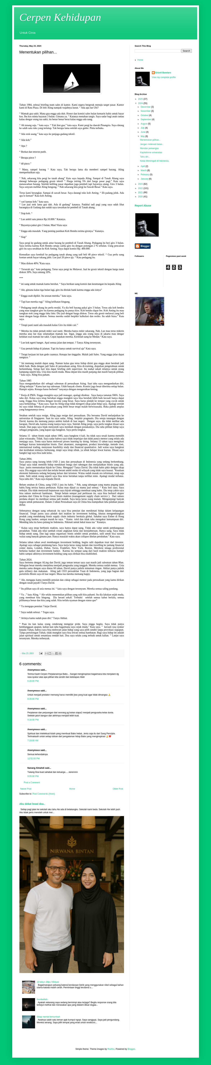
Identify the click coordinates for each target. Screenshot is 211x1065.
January (145, 179)
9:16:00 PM (32, 719)
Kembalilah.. (43, 999)
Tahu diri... (145, 156)
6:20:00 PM (32, 681)
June (143, 132)
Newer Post (25, 789)
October (145, 115)
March (144, 170)
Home (72, 789)
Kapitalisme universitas (151, 152)
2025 (140, 99)
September (146, 119)
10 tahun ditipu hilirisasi (48, 982)
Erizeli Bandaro (163, 72)
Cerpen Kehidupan (60, 17)
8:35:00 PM (32, 699)
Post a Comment (32, 782)
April (143, 166)
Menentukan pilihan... (150, 140)
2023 (140, 184)
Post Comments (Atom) (44, 794)
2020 (140, 196)
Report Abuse (143, 205)
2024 (140, 103)
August (144, 123)
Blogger (131, 1049)
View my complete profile (164, 77)
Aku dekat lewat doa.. (32, 803)
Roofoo (110, 1049)
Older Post (118, 789)
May (143, 136)
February (145, 174)
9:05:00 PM (32, 776)
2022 (140, 188)
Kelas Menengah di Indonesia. (154, 161)
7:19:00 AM (32, 740)
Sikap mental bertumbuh (48, 1016)
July (143, 128)
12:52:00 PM (33, 758)
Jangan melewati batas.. (151, 144)
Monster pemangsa (149, 148)
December (146, 107)
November (146, 111)
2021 (140, 192)
